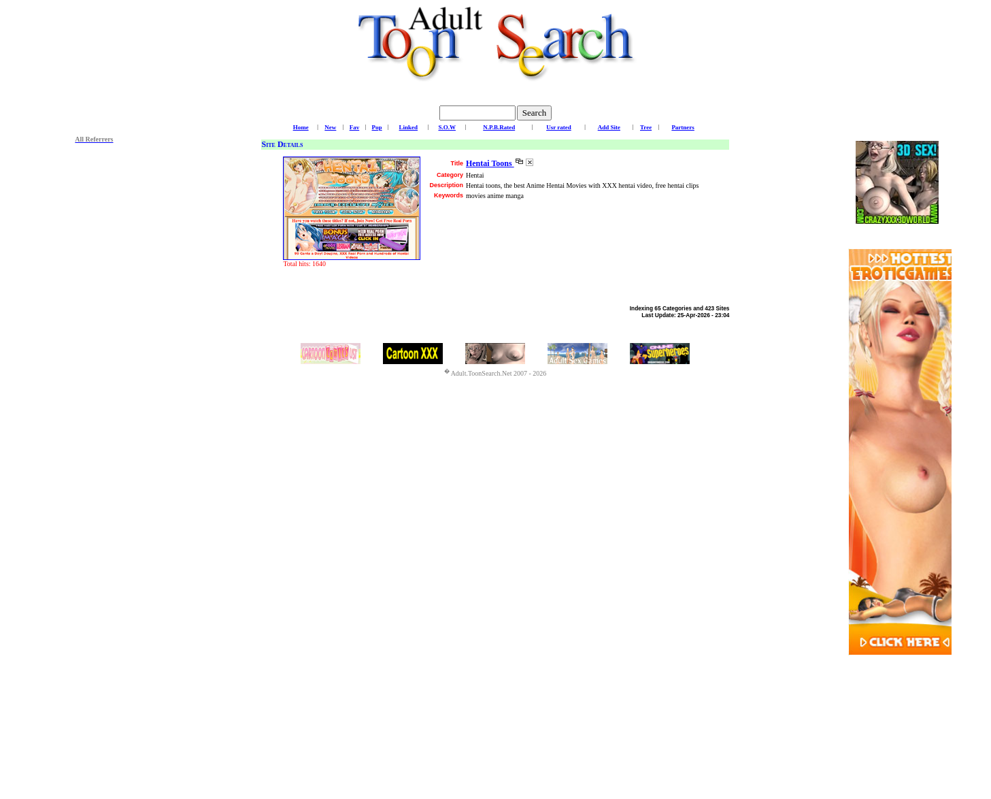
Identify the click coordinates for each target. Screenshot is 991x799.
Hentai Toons (490, 163)
